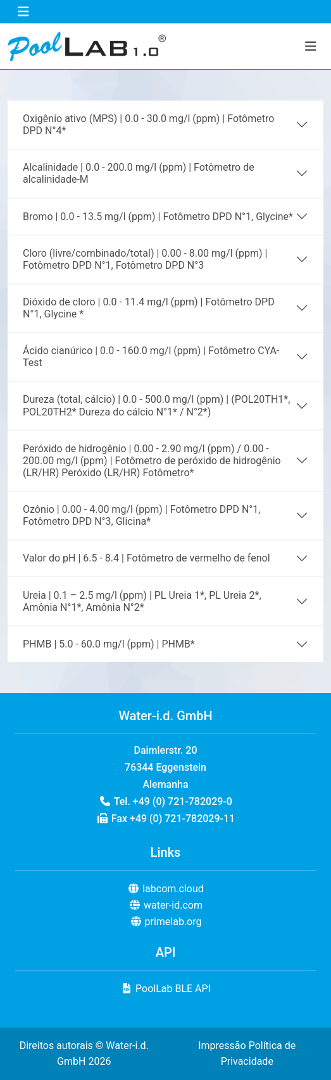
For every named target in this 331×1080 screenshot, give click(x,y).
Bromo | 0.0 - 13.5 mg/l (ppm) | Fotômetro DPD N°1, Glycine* (158, 217)
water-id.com (165, 905)
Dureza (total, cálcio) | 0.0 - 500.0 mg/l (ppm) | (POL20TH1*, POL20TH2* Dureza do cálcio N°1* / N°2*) (156, 405)
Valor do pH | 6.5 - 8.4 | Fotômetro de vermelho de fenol (146, 558)
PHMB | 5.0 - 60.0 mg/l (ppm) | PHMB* (109, 644)
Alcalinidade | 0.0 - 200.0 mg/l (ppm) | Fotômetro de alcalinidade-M (138, 173)
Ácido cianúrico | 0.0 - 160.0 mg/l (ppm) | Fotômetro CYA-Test (151, 357)
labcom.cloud (165, 889)
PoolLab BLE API (165, 989)
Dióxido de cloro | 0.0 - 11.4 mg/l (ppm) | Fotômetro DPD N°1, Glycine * (149, 308)
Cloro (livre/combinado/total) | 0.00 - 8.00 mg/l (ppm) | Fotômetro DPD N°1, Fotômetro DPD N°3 (145, 259)
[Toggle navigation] (23, 12)
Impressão (222, 1046)
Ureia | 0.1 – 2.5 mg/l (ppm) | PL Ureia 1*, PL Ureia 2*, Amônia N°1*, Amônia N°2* (142, 601)
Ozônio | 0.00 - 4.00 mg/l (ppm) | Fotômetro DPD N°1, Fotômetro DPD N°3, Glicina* (141, 515)
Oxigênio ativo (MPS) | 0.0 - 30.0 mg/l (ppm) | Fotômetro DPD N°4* (148, 125)
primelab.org (166, 922)
